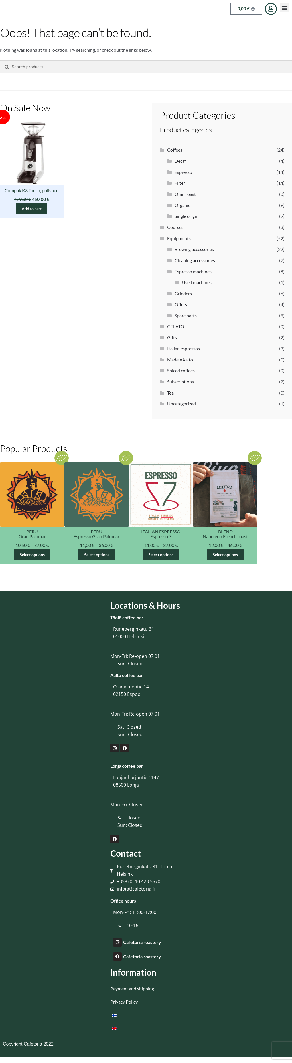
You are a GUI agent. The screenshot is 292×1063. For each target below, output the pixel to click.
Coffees (174, 149)
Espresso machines (193, 271)
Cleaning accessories (195, 260)
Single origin (186, 216)
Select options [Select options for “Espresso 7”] (160, 554)
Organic (182, 205)
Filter (180, 183)
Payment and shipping (132, 988)
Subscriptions (180, 381)
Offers (181, 304)
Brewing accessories (194, 249)
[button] (284, 7)
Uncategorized (181, 403)
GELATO (175, 326)
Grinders (183, 293)
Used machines (197, 282)
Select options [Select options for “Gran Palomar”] (32, 554)
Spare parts (186, 315)
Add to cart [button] (32, 208)
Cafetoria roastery (142, 942)
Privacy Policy (124, 1001)
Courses (175, 227)
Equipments (179, 238)
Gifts (172, 337)
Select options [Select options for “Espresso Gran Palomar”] (96, 554)
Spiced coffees (181, 370)
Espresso (183, 172)
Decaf (180, 161)
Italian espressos (183, 348)
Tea (170, 392)
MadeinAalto (180, 359)
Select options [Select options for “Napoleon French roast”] (225, 554)
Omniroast (185, 194)
